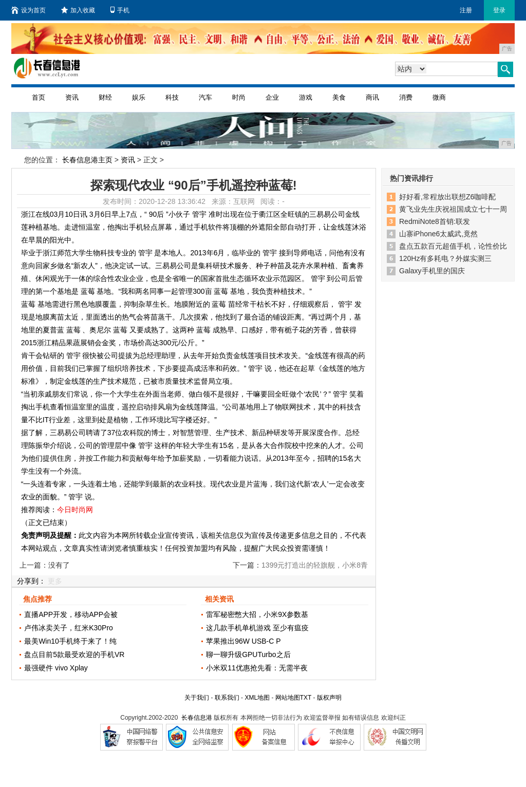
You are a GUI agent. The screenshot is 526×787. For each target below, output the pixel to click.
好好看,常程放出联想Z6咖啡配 (447, 197)
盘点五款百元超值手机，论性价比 (453, 246)
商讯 (372, 97)
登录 (499, 10)
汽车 (205, 97)
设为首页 (28, 10)
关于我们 (196, 697)
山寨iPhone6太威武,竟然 (438, 234)
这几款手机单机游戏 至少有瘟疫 (257, 628)
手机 (119, 10)
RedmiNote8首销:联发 (434, 221)
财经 (105, 97)
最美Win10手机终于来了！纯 (70, 641)
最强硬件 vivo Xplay (56, 668)
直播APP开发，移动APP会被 (71, 614)
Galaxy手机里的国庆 (432, 271)
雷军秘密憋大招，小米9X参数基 (257, 614)
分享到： (31, 581)
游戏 (305, 97)
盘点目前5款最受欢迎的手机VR (74, 654)
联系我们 (227, 697)
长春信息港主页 (87, 160)
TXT (305, 697)
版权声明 (329, 697)
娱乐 (138, 97)
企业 (272, 97)
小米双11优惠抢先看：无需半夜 (257, 668)
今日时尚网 (75, 509)
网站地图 (287, 697)
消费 (405, 97)
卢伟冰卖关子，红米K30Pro (68, 628)
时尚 (239, 97)
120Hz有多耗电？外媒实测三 (445, 258)
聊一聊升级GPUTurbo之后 (248, 654)
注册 (466, 10)
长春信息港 (196, 717)
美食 (339, 97)
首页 (38, 97)
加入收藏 (78, 10)
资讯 (72, 97)
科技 (172, 97)
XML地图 (257, 697)
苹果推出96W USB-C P (243, 641)
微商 (439, 97)
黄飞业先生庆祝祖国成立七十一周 (453, 209)
